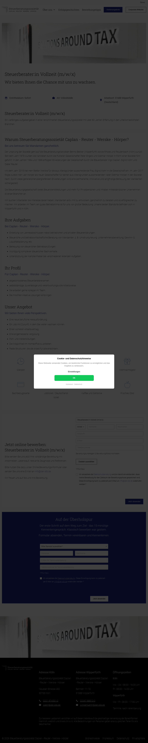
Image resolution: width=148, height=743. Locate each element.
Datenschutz (78, 384)
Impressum (69, 384)
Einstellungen (74, 372)
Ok (74, 378)
